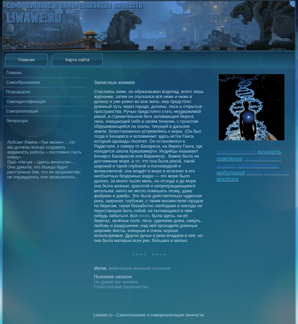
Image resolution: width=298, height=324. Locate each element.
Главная (26, 59)
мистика (142, 268)
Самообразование (23, 82)
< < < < (139, 254)
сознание (161, 268)
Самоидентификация (25, 101)
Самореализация (22, 111)
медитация (120, 268)
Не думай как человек (116, 281)
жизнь (145, 215)
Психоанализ (18, 92)
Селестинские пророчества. (122, 286)
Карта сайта (77, 59)
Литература (17, 120)
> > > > (159, 254)
